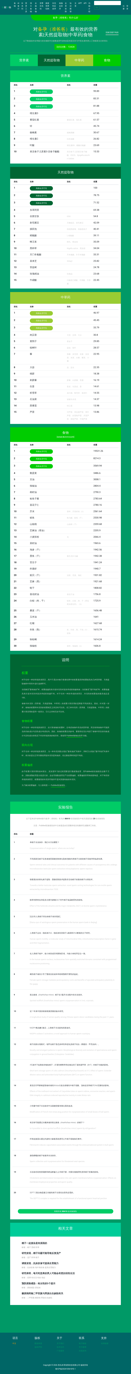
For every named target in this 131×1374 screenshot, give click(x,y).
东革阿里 (34, 210)
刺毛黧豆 (34, 222)
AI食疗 (18, 6)
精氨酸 (33, 235)
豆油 (32, 479)
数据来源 (38, 1343)
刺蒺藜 (33, 380)
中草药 (79, 60)
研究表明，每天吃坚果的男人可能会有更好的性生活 (48, 1273)
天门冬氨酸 (35, 254)
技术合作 (60, 1347)
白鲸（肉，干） (38, 600)
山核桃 (33, 524)
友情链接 (104, 1343)
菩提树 (33, 267)
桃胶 (32, 373)
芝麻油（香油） (38, 530)
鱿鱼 (32, 517)
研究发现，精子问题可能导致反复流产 (41, 1253)
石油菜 (33, 399)
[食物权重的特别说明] (65, 437)
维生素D (34, 113)
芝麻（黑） (35, 581)
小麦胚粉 (34, 537)
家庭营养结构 (47, 6)
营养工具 (26, 7)
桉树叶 (33, 347)
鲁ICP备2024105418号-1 (65, 1369)
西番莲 (33, 405)
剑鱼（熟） (35, 629)
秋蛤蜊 (33, 639)
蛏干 (32, 588)
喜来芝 (33, 261)
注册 (124, 7)
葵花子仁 (34, 505)
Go (97, 7)
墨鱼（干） (35, 556)
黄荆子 (33, 341)
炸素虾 (33, 568)
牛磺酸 (33, 280)
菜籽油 (33, 543)
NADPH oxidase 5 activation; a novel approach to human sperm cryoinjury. (60, 1034)
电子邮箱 (82, 1343)
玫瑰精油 (34, 273)
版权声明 (38, 1347)
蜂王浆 (33, 241)
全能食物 (36, 7)
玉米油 (33, 616)
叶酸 (32, 145)
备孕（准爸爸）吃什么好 (65, 17)
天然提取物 (52, 60)
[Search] (107, 3)
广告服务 (60, 1351)
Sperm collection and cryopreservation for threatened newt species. (57, 1161)
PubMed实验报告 (58, 785)
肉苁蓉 (33, 335)
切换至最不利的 (112, 32)
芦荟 (32, 412)
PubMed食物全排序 (74, 736)
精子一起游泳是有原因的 (34, 1243)
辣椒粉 (33, 645)
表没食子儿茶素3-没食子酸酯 (45, 151)
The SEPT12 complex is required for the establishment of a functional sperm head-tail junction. (68, 1198)
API (85, 3)
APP (80, 3)
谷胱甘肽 (34, 216)
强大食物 (31, 7)
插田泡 (33, 229)
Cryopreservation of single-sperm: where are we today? (52, 848)
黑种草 (33, 248)
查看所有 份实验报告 (65, 1211)
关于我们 (60, 1343)
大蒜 (32, 367)
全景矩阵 (66, 7)
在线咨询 (82, 1351)
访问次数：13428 (65, 46)
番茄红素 (34, 119)
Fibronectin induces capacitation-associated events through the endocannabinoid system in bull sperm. (72, 1145)
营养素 (24, 60)
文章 (75, 4)
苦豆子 (33, 562)
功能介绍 (89, 7)
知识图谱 (70, 7)
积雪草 (33, 392)
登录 (127, 7)
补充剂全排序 (54, 6)
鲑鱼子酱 (34, 498)
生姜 (32, 386)
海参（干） (35, 549)
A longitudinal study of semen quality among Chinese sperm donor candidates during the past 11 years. (72, 1017)
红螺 (32, 623)
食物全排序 (61, 6)
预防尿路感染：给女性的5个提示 (38, 1283)
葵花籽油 (34, 594)
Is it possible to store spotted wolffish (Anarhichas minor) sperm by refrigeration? (63, 1128)
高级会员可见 (41, 92)
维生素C (34, 138)
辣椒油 (33, 485)
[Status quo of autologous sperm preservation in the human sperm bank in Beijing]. (63, 922)
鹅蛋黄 (33, 473)
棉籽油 (33, 492)
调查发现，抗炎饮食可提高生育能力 (40, 1263)
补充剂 (22, 6)
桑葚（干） (35, 610)
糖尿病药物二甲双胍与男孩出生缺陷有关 (42, 1293)
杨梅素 (33, 132)
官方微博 (82, 1347)
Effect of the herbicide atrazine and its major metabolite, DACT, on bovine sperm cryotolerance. (68, 906)
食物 (15, 4)
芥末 (32, 511)
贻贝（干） (35, 575)
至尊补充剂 (41, 6)
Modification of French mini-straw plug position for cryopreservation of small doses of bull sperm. (70, 1112)
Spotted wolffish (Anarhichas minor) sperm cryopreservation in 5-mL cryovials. (62, 1001)
